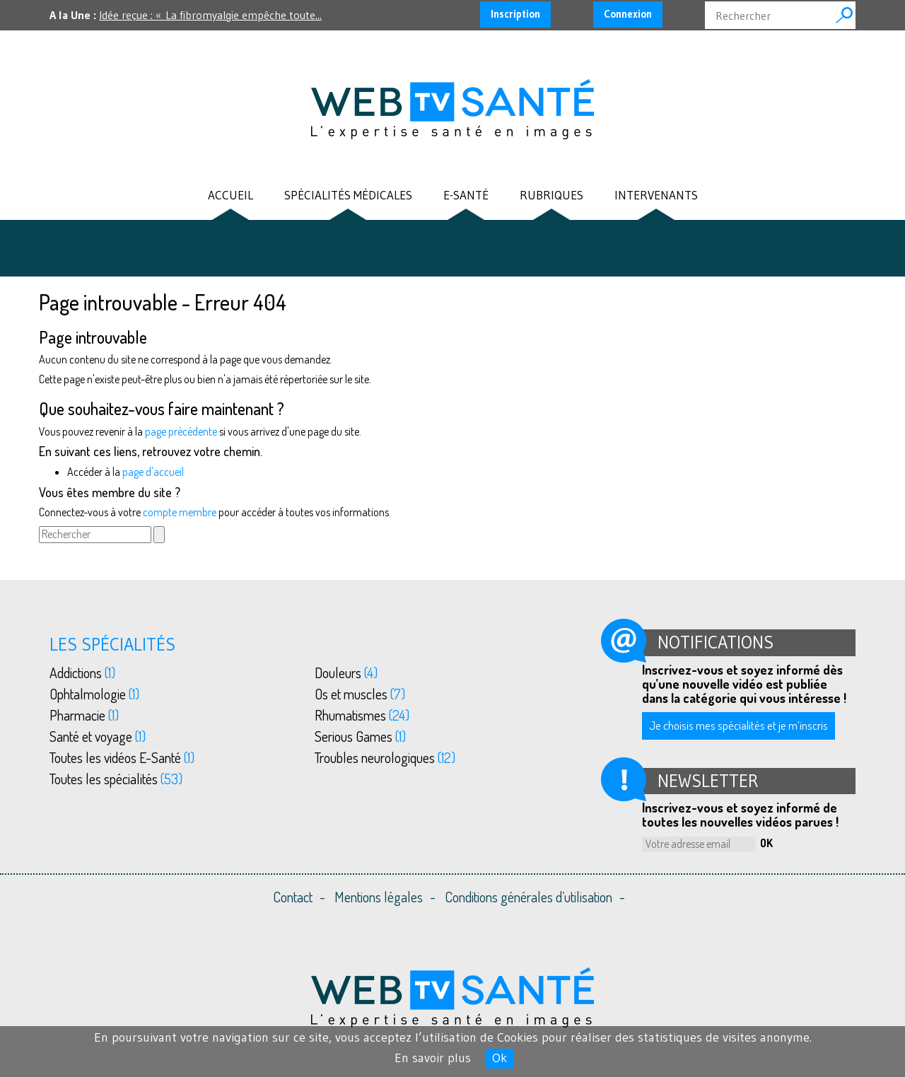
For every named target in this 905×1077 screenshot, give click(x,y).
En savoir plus (433, 1058)
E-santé (466, 195)
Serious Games (360, 736)
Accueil (230, 195)
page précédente (181, 431)
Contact (293, 896)
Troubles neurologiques (385, 757)
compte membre (179, 512)
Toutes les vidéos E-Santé (121, 757)
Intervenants (656, 195)
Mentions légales (378, 896)
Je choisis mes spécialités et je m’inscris (738, 725)
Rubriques (551, 195)
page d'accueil (153, 472)
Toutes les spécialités (115, 778)
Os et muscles (360, 694)
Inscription (515, 14)
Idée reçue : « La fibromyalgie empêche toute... (210, 15)
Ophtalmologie (94, 694)
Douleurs (346, 672)
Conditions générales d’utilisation (528, 896)
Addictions (82, 672)
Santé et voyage (97, 736)
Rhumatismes (362, 715)
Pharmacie (84, 715)
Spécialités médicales (348, 195)
